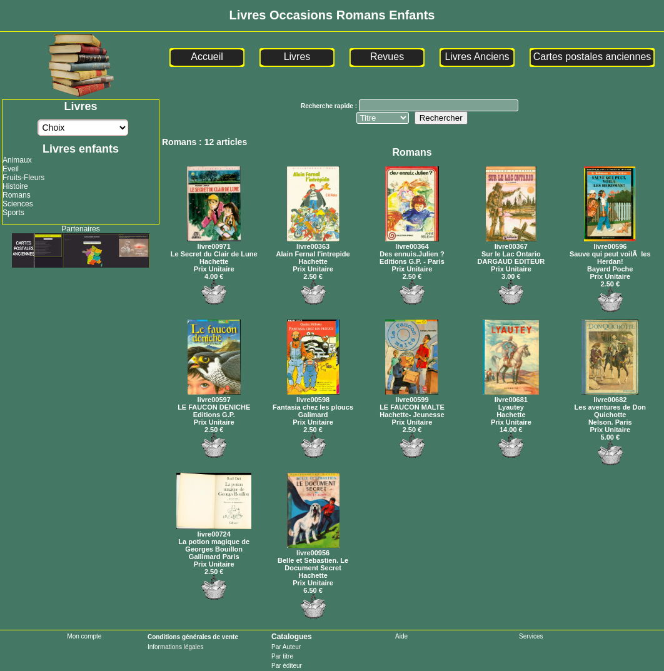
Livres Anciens (477, 56)
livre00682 (609, 395)
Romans (17, 195)
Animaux (17, 160)
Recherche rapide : (330, 106)
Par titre (282, 656)
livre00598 (313, 395)
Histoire (15, 186)
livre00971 (214, 242)
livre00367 (511, 242)
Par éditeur (286, 665)
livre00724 (213, 530)
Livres (297, 56)
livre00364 (412, 242)
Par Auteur (286, 646)
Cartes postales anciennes (592, 56)
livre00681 (511, 395)
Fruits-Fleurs (23, 177)
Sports (13, 212)
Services (531, 636)
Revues (387, 56)
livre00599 (411, 395)
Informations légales (176, 646)
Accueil (207, 56)
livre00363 (313, 242)
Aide (401, 636)
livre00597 (214, 395)
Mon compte (84, 636)
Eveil (11, 168)
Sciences (18, 203)
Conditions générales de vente (193, 636)
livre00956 (313, 549)
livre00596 (610, 242)
